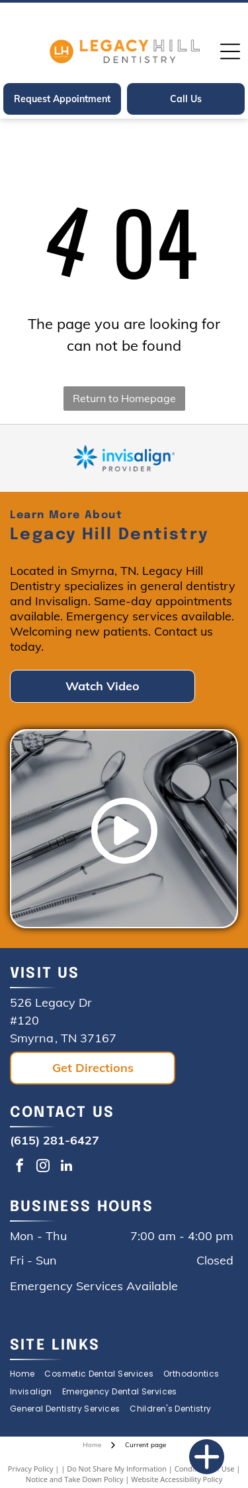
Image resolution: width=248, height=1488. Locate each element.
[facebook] (20, 1167)
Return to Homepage (124, 398)
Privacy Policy (31, 1468)
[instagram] (43, 1167)
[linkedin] (66, 1167)
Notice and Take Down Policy (75, 1479)
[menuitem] (27, 1374)
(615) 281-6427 (54, 1140)
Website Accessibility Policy (176, 1479)
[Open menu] (230, 51)
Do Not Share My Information (117, 1468)
